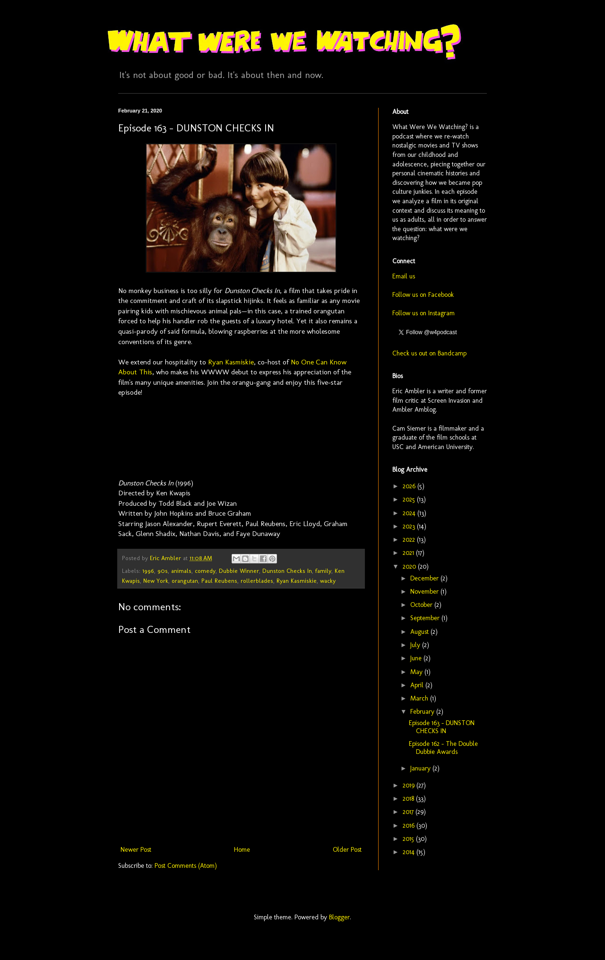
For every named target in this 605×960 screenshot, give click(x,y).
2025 (410, 499)
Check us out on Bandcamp (429, 353)
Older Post (347, 850)
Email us (403, 276)
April (417, 685)
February (423, 712)
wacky (328, 580)
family (323, 570)
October (422, 605)
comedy (205, 570)
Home (242, 850)
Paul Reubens (219, 580)
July (416, 645)
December (425, 578)
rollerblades (257, 580)
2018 (409, 799)
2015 (409, 839)
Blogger (339, 917)
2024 (410, 513)
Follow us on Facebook (423, 295)
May (417, 672)
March (420, 698)
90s (162, 570)
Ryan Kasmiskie (231, 362)
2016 (409, 826)
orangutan (185, 580)
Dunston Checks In (287, 570)
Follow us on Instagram (423, 313)
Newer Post (136, 850)
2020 (410, 566)
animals (181, 570)
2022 (410, 540)
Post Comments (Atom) (186, 866)
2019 (409, 785)
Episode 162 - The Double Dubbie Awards (443, 748)
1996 (148, 570)
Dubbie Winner (239, 570)
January (421, 768)
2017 (409, 812)
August (420, 632)
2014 (409, 852)
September (425, 618)
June (417, 658)
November (425, 592)
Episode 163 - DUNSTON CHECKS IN (442, 727)
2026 (410, 486)
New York (155, 580)
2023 (410, 526)
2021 (409, 553)
